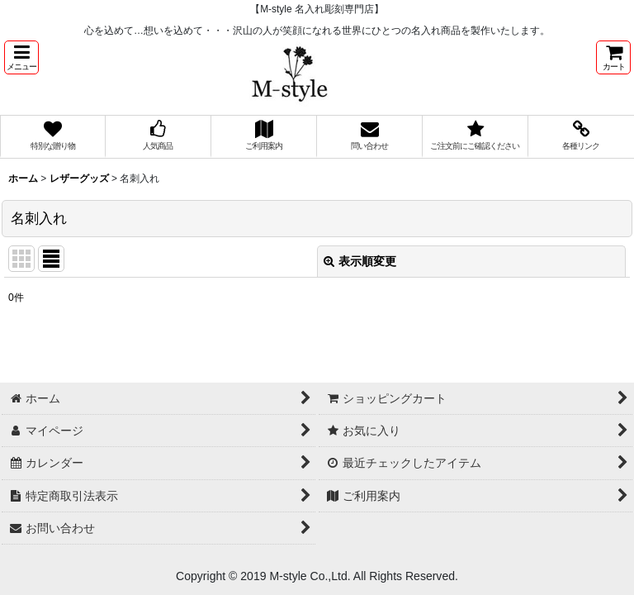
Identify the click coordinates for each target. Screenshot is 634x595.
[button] (21, 57)
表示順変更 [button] (360, 261)
